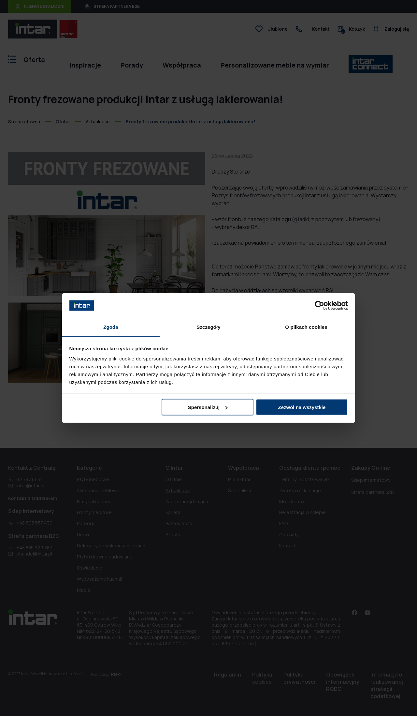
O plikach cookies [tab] (306, 327)
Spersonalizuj (208, 407)
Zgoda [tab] (110, 327)
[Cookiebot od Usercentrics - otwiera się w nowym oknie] (319, 305)
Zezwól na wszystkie (301, 407)
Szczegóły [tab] (208, 327)
